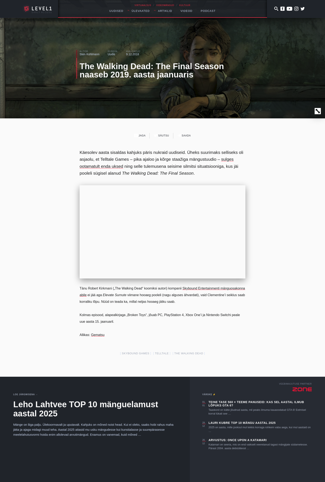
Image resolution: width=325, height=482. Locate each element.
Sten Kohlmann (89, 54)
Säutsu (161, 135)
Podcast (208, 10)
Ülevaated (141, 10)
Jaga (140, 135)
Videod (187, 10)
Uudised (116, 10)
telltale (162, 353)
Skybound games (135, 353)
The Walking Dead (188, 353)
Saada (184, 135)
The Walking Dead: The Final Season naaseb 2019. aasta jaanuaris (152, 70)
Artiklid (165, 10)
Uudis (111, 54)
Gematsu (97, 335)
